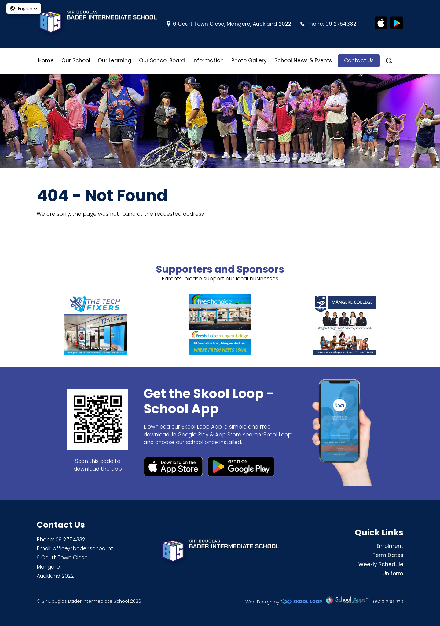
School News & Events (303, 60)
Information (208, 60)
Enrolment (390, 546)
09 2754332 (340, 23)
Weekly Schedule (380, 564)
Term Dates (387, 555)
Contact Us (359, 60)
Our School (75, 60)
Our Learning (114, 60)
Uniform (393, 573)
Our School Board (162, 60)
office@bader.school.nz (83, 548)
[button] (23, 8)
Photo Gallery (249, 60)
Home (46, 60)
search (389, 60)
